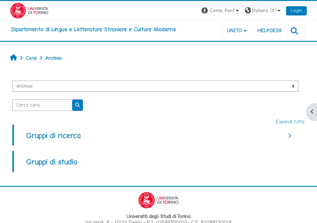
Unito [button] (234, 30)
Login (296, 10)
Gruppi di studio (51, 161)
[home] (93, 29)
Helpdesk (269, 30)
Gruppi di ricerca (53, 135)
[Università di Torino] (29, 10)
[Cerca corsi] (42, 105)
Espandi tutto (290, 122)
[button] (221, 10)
